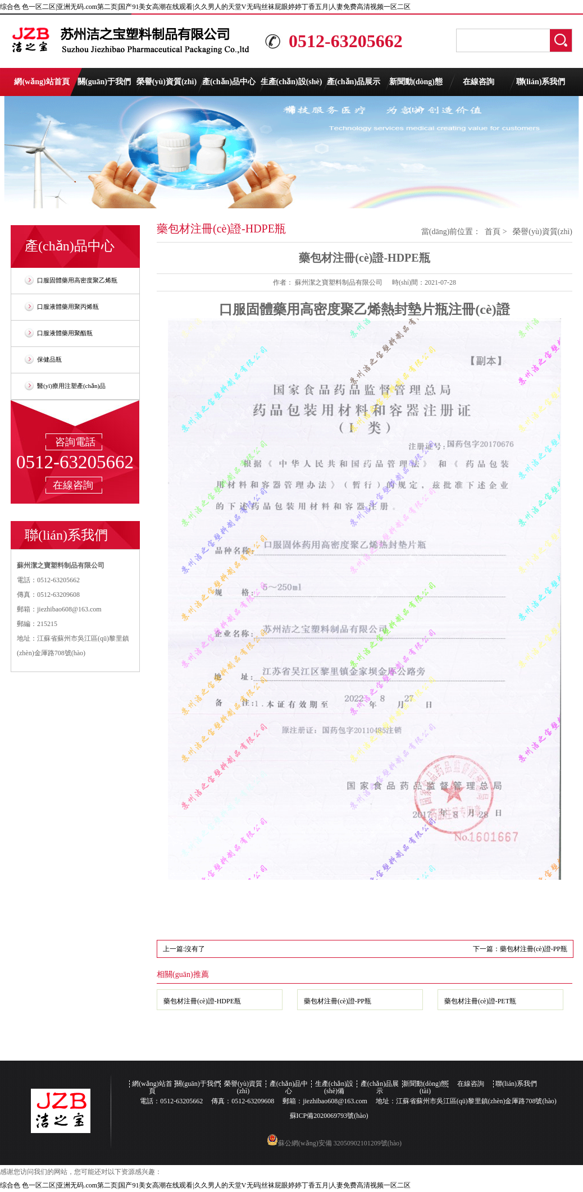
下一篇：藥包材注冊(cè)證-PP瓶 (520, 949)
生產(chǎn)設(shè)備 (291, 86)
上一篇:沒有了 (184, 949)
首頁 (492, 231)
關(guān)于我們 (104, 81)
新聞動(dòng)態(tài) (416, 86)
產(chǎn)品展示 (353, 81)
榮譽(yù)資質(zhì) (166, 81)
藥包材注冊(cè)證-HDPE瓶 (202, 1001)
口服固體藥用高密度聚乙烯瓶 (77, 280)
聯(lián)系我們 (541, 81)
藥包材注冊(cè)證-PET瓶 (480, 1001)
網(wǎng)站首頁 (41, 81)
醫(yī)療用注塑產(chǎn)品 (71, 385)
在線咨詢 (478, 81)
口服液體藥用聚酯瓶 (65, 333)
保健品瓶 (49, 359)
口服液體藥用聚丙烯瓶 (68, 306)
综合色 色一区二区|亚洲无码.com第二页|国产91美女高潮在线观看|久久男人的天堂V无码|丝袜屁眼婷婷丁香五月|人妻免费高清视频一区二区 (205, 7)
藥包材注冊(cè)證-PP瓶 (337, 1001)
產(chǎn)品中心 (229, 81)
